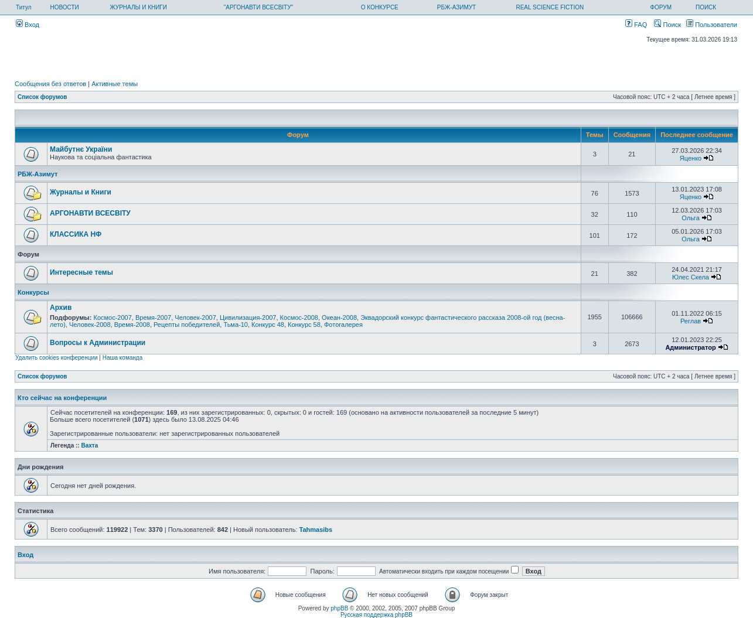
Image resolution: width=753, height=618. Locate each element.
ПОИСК (706, 7)
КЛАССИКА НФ (75, 234)
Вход (27, 24)
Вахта (89, 445)
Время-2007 (153, 317)
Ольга (690, 217)
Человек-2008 (90, 324)
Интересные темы (81, 272)
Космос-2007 (112, 317)
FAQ (636, 24)
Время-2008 (132, 324)
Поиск (667, 24)
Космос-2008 (299, 317)
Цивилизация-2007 (248, 317)
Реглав (690, 321)
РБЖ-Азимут (37, 173)
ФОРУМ (661, 7)
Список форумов (42, 97)
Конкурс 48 (267, 324)
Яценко (690, 158)
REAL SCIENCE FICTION (550, 7)
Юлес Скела (690, 277)
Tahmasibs (316, 529)
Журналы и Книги (80, 192)
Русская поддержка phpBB (376, 615)
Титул (24, 7)
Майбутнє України (81, 149)
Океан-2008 (339, 317)
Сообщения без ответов (50, 83)
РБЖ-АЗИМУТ (456, 7)
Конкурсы (33, 292)
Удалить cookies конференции (56, 357)
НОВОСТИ (64, 7)
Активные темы (114, 83)
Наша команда (123, 357)
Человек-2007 (195, 317)
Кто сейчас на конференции (62, 397)
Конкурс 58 (304, 324)
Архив (60, 307)
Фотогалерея (343, 324)
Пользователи (711, 24)
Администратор (690, 347)
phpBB (339, 608)
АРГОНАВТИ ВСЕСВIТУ (90, 213)
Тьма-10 (235, 324)
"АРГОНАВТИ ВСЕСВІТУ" (258, 7)
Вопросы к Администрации (97, 343)
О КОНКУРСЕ (379, 7)
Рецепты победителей (187, 324)
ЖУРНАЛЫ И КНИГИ (138, 7)
